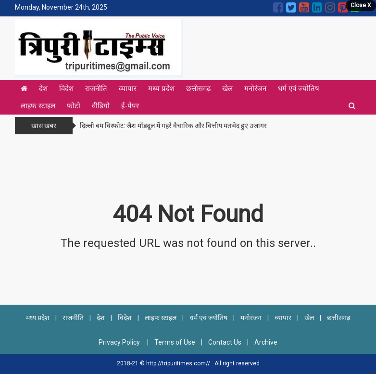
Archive (265, 342)
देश (43, 88)
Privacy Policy (120, 342)
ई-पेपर (130, 106)
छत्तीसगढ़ (198, 88)
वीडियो (101, 106)
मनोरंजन (255, 88)
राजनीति (96, 88)
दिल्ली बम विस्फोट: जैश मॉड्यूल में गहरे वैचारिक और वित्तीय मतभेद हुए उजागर (173, 125)
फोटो (73, 106)
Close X (361, 5)
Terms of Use (174, 342)
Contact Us (224, 342)
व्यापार (128, 88)
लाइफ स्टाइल (38, 106)
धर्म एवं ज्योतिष (298, 88)
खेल (227, 88)
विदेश (66, 88)
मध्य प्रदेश (161, 88)
